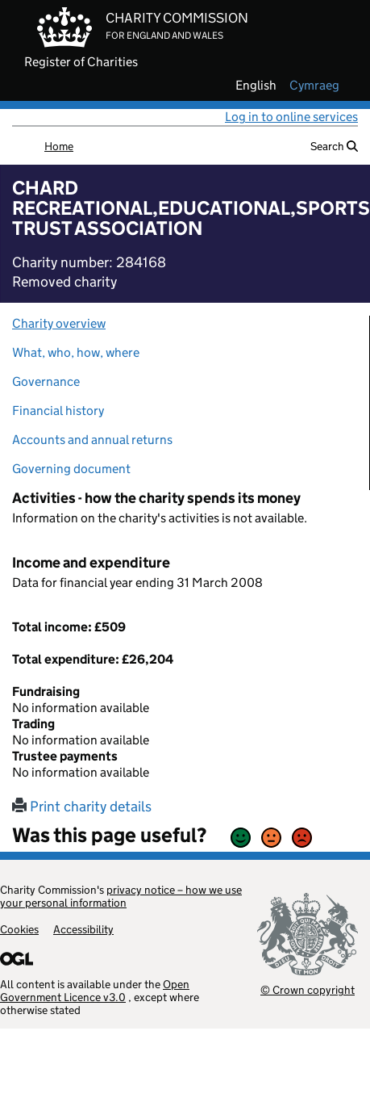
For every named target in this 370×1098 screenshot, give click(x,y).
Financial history (58, 410)
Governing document (71, 468)
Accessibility (83, 929)
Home (58, 146)
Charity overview (59, 323)
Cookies (19, 929)
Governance (46, 381)
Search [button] (334, 146)
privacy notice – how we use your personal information (121, 896)
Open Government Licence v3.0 (94, 990)
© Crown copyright (307, 989)
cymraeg (314, 85)
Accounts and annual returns (92, 439)
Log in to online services (291, 116)
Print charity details (82, 806)
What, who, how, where (75, 352)
